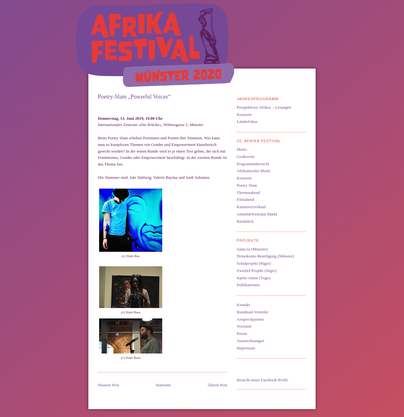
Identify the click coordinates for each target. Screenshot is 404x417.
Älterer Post (217, 385)
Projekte (248, 240)
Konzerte (244, 114)
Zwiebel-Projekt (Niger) (256, 270)
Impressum (246, 348)
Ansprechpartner (250, 319)
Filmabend (245, 199)
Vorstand (244, 326)
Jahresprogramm (258, 99)
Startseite (163, 385)
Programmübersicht (253, 163)
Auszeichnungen (250, 340)
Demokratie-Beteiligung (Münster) (265, 256)
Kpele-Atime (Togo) (253, 277)
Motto (242, 149)
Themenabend (248, 192)
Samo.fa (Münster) (252, 249)
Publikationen (248, 284)
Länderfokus (247, 121)
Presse (242, 333)
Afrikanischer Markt (253, 170)
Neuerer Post (108, 385)
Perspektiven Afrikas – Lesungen (264, 107)
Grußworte (245, 156)
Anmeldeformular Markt (257, 214)
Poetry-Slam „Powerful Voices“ (134, 97)
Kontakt (243, 304)
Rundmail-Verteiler (252, 312)
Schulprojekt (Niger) (254, 263)
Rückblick (245, 221)
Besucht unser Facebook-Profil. (262, 380)
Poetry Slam (247, 185)
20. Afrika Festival (259, 141)
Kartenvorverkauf (251, 206)
